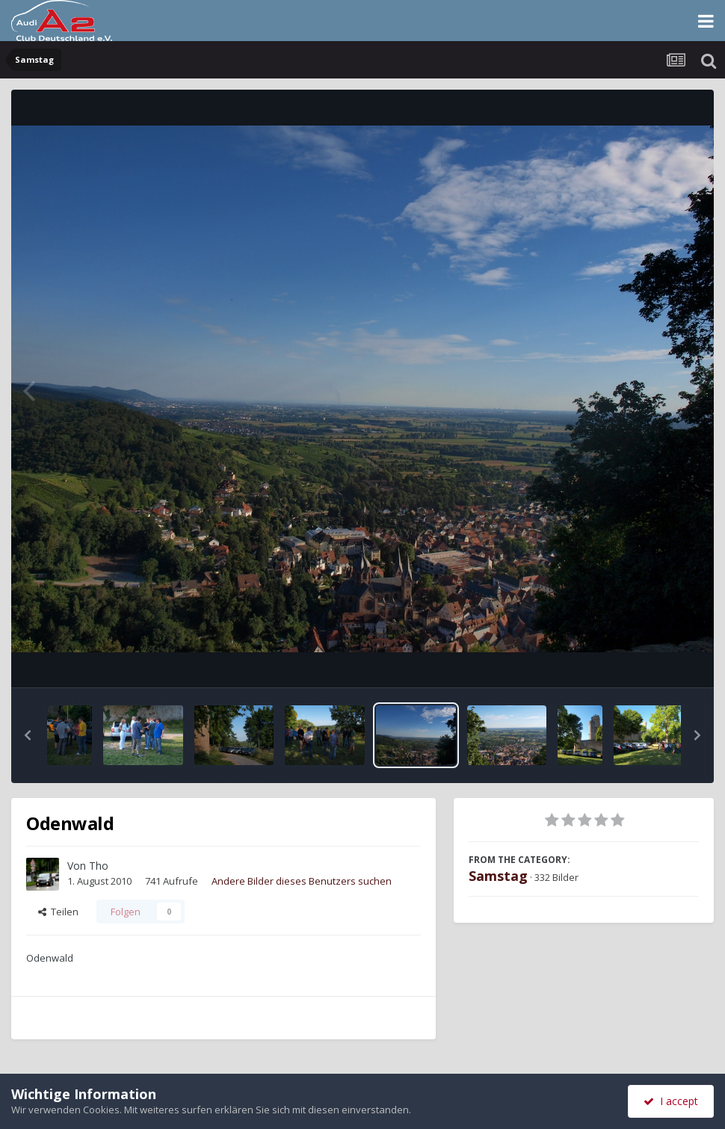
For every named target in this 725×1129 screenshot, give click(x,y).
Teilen (58, 911)
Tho (98, 866)
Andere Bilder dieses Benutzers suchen (302, 881)
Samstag (498, 876)
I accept (671, 1101)
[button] (27, 735)
